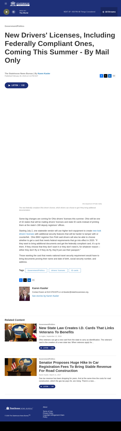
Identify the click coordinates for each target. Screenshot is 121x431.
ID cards (74, 270)
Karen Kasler (44, 73)
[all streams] (109, 12)
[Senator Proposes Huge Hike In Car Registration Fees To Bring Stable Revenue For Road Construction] (21, 367)
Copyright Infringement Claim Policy (53, 416)
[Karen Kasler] (24, 294)
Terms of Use (48, 411)
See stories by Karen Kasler (45, 295)
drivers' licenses (58, 270)
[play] (6, 12)
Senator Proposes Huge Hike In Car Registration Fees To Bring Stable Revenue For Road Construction (75, 366)
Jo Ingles (42, 336)
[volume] (14, 12)
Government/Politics (14, 26)
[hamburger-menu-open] (6, 3)
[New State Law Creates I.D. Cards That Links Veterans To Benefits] (21, 332)
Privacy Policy (48, 413)
